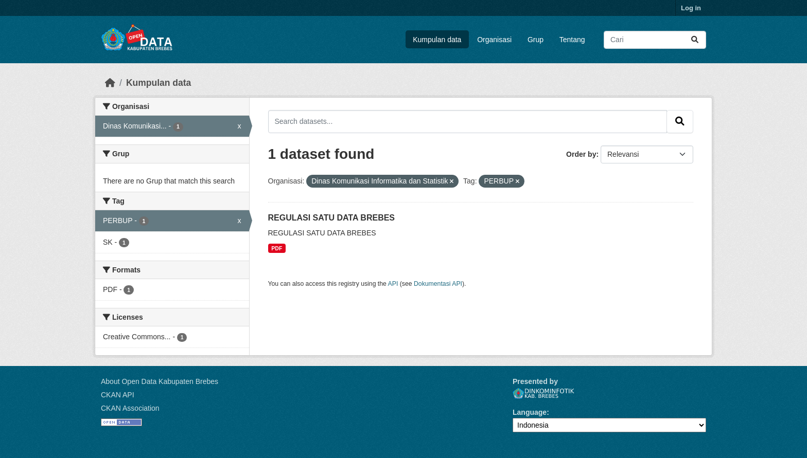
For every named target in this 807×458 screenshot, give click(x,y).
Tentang (572, 39)
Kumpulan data (437, 39)
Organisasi (494, 39)
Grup (535, 39)
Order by (581, 154)
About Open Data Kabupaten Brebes (159, 381)
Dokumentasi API (438, 283)
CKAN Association (130, 408)
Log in (691, 8)
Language (530, 412)
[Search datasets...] (655, 40)
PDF (276, 248)
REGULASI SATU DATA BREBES (331, 217)
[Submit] (695, 40)
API (393, 283)
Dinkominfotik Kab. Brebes (543, 393)
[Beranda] (110, 83)
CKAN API (117, 395)
